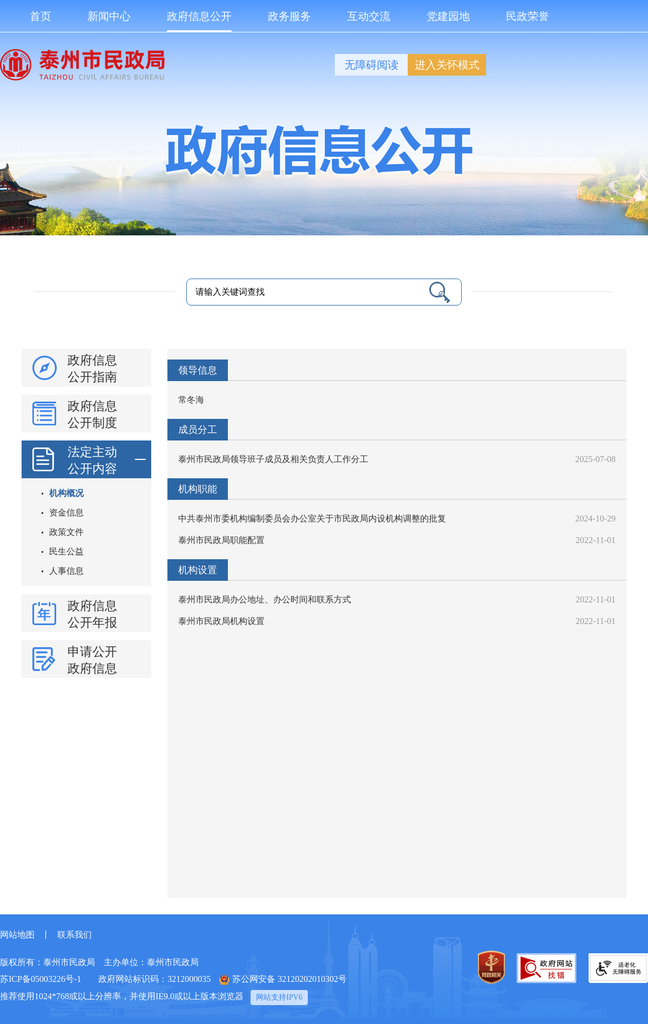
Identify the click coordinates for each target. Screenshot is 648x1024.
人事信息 (66, 570)
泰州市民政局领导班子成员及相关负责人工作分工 (273, 459)
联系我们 (74, 934)
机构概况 (66, 493)
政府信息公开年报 (92, 614)
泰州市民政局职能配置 (221, 540)
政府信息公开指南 (92, 369)
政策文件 (66, 532)
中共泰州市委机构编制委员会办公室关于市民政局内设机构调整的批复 (312, 518)
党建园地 (448, 16)
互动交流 (368, 16)
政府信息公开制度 (92, 414)
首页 (40, 16)
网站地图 (17, 934)
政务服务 (289, 16)
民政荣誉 (527, 16)
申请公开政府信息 (92, 660)
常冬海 (191, 399)
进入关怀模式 (447, 65)
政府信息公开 (199, 21)
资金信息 (66, 512)
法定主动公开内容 (107, 459)
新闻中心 (109, 16)
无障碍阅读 (372, 65)
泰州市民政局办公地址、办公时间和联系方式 (264, 599)
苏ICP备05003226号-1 (40, 979)
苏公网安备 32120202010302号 (283, 979)
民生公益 (66, 551)
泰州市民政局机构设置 (221, 621)
